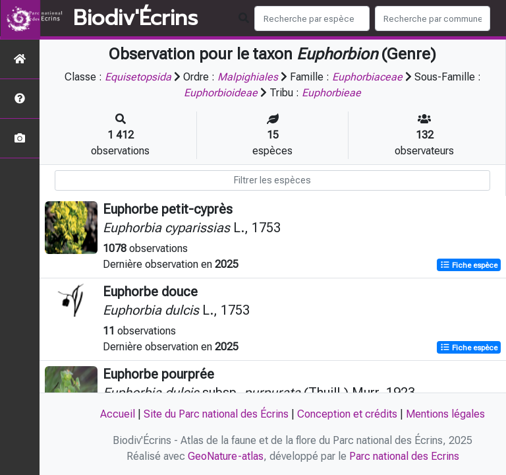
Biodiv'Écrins (135, 18)
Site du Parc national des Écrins (216, 414)
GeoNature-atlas (226, 456)
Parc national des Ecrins (404, 456)
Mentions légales (445, 414)
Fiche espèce (468, 265)
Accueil (117, 414)
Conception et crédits (347, 414)
